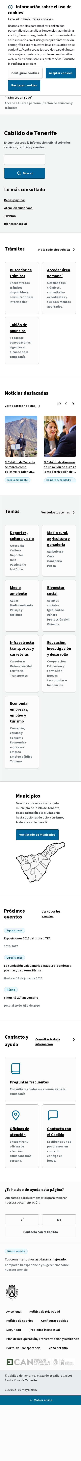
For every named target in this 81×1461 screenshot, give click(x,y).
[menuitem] (14, 200)
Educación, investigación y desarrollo (59, 648)
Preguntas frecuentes (29, 1082)
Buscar (24, 173)
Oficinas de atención (19, 1132)
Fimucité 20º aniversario (21, 998)
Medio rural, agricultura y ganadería (58, 538)
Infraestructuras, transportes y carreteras (25, 648)
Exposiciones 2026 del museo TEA (27, 938)
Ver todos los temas (55, 512)
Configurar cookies (25, 73)
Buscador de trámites (21, 273)
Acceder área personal (58, 273)
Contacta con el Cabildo (59, 1132)
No (59, 1220)
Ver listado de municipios (37, 835)
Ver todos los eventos (51, 913)
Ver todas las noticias (20, 406)
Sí (22, 1220)
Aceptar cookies (60, 73)
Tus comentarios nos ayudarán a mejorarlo (35, 1259)
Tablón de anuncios (18, 328)
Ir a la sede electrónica (54, 250)
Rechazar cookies (24, 85)
